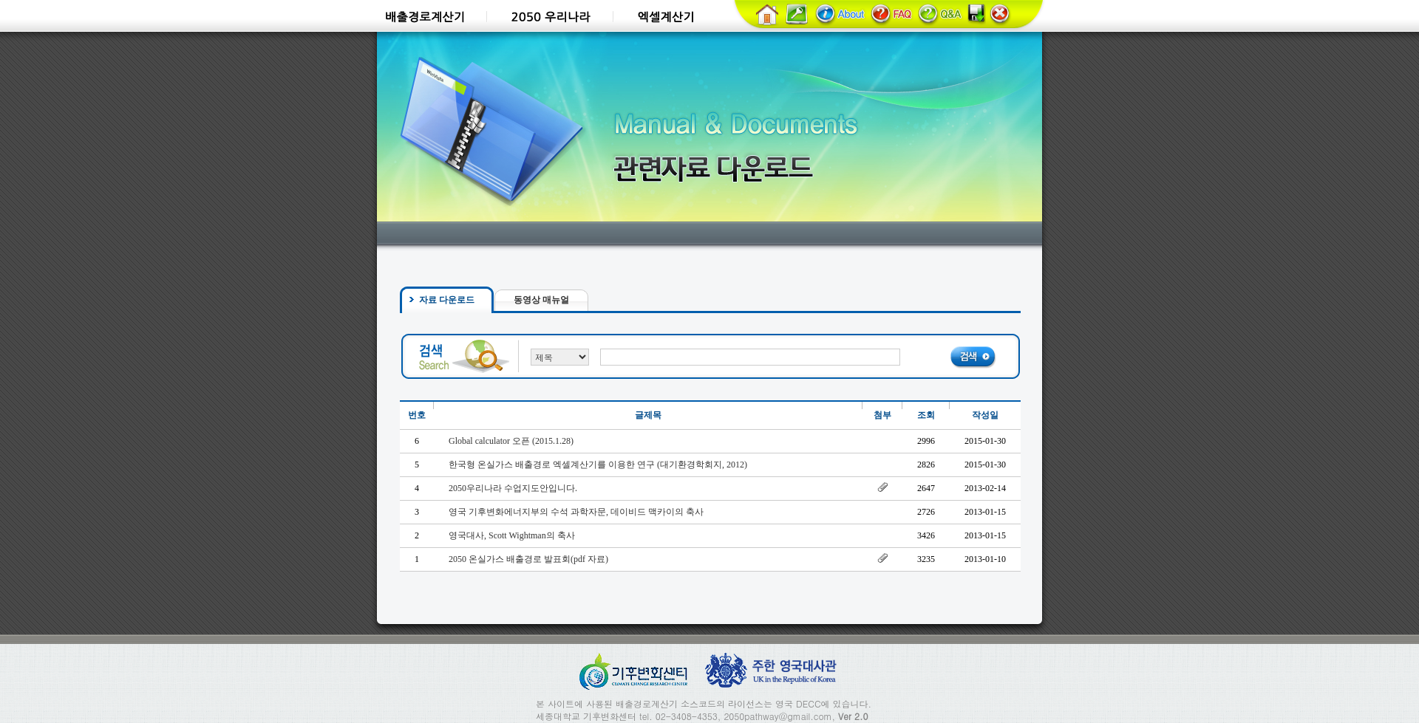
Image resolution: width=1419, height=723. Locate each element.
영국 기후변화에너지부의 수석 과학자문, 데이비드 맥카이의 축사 (576, 512)
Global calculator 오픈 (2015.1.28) (511, 441)
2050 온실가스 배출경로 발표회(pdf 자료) (528, 559)
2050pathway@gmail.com (777, 716)
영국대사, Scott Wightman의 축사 (512, 535)
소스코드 (698, 703)
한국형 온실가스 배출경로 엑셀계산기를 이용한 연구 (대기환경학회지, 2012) (598, 464)
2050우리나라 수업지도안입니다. (513, 488)
